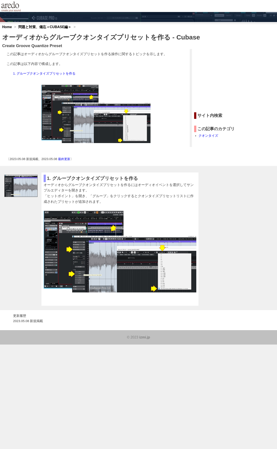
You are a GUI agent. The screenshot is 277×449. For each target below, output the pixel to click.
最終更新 (64, 159)
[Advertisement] (227, 78)
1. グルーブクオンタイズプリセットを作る (44, 73)
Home (7, 27)
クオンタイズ (208, 135)
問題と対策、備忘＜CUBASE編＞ (45, 27)
